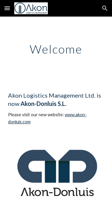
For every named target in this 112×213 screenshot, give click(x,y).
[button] (7, 8)
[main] (56, 49)
